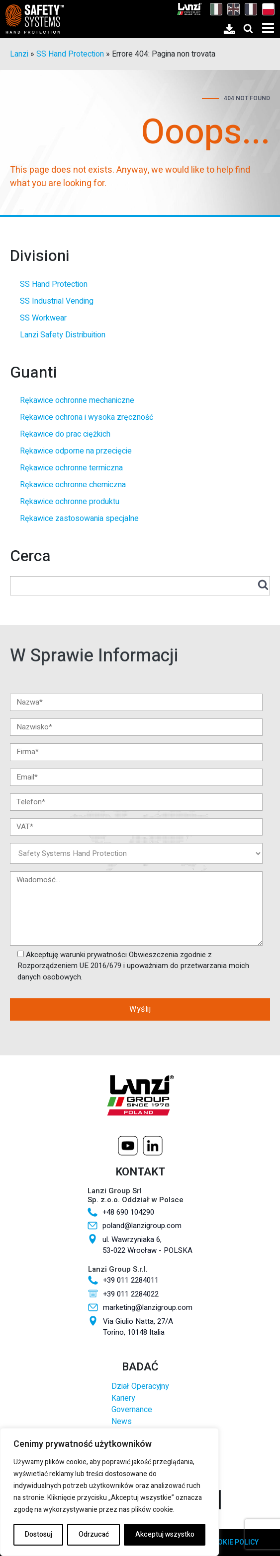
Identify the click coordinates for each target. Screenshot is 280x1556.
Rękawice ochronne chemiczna (73, 485)
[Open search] (248, 28)
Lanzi (19, 54)
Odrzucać (94, 1534)
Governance (131, 1410)
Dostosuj (38, 1534)
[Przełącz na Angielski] (231, 8)
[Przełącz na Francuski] (248, 8)
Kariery (123, 1398)
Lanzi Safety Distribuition (62, 335)
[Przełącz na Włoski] (213, 8)
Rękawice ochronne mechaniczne (77, 400)
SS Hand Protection (70, 54)
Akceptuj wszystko (164, 1534)
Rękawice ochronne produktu (69, 502)
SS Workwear (43, 318)
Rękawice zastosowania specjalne (79, 518)
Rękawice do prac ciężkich (65, 434)
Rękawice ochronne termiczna (71, 468)
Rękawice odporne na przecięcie (76, 451)
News (121, 1421)
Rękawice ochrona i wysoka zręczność (86, 417)
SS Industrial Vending (56, 301)
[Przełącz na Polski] (266, 8)
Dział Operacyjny (140, 1386)
